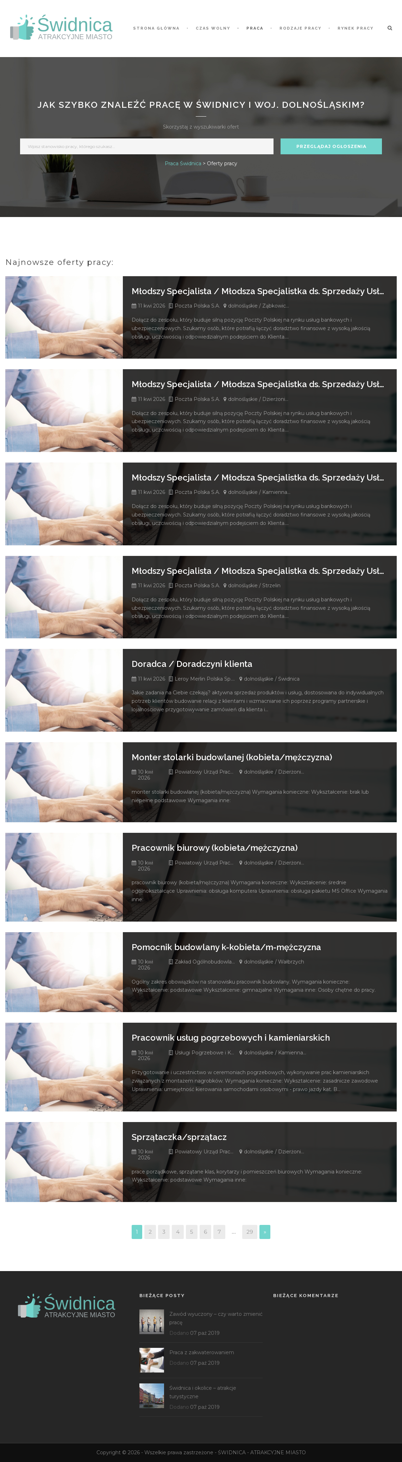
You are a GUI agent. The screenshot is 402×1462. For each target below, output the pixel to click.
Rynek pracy (355, 28)
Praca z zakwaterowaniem (201, 1352)
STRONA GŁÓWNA (156, 28)
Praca (254, 28)
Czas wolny (213, 28)
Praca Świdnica (183, 163)
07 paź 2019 (205, 1333)
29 (249, 1231)
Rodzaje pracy (300, 28)
